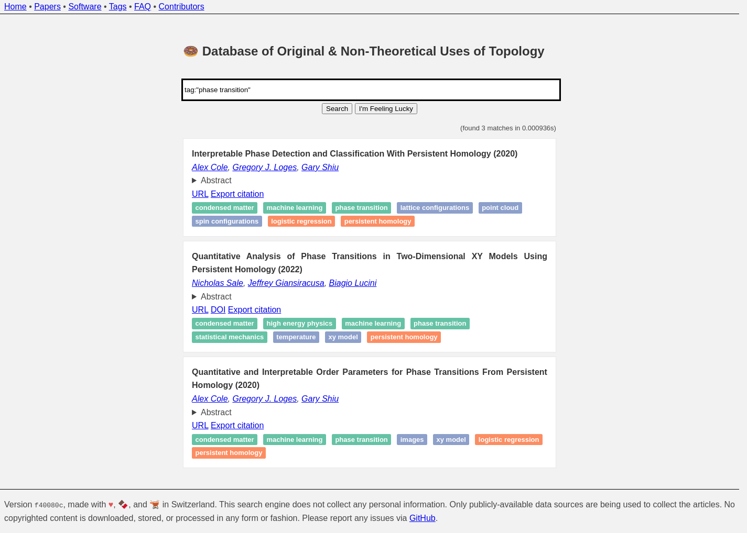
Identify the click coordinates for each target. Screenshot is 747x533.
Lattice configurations (434, 208)
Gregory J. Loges (264, 167)
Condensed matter (225, 208)
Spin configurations (227, 221)
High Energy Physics (300, 324)
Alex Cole (210, 167)
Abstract (216, 180)
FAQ (142, 6)
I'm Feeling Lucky (386, 109)
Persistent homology (378, 221)
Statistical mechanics (230, 337)
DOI (218, 309)
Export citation (237, 194)
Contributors (181, 6)
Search (337, 109)
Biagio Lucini (353, 283)
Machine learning (295, 208)
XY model (343, 337)
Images (412, 439)
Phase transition (361, 208)
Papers (47, 6)
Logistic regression (301, 221)
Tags (118, 6)
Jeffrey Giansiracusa (286, 283)
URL (200, 194)
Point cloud (500, 208)
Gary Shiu (320, 167)
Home (15, 6)
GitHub (422, 518)
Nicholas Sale (217, 283)
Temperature (296, 337)
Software (84, 6)
